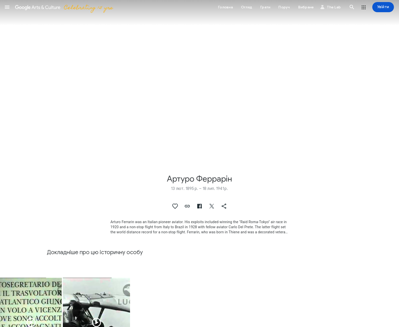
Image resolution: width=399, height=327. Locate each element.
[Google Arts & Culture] (63, 7)
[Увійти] (383, 7)
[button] (7, 7)
